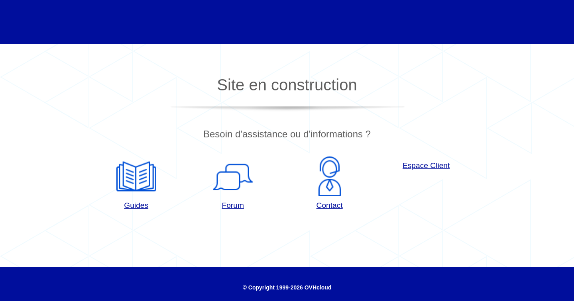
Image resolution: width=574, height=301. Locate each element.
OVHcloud (318, 287)
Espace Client (426, 165)
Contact (330, 182)
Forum (233, 182)
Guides (136, 182)
